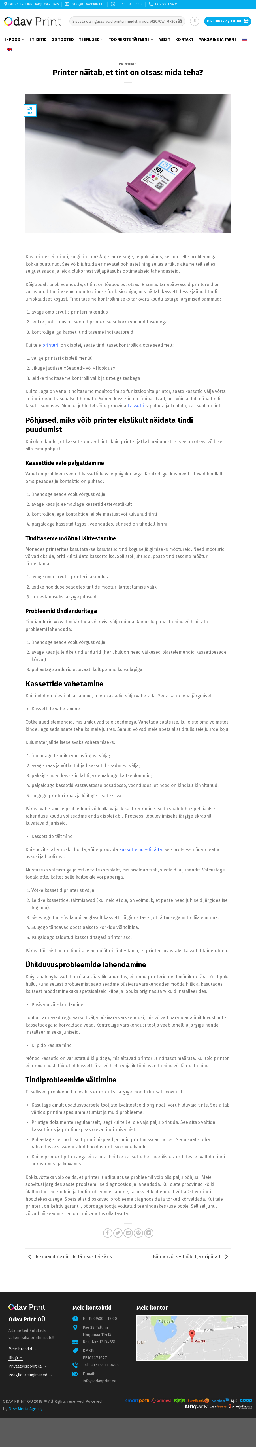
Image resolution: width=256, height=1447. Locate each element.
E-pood (14, 39)
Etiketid (38, 39)
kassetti (135, 406)
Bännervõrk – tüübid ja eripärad (192, 1257)
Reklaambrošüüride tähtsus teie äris (68, 1257)
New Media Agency (25, 1408)
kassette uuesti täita (140, 849)
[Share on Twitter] (118, 1233)
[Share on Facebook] (107, 1233)
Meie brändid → (22, 1349)
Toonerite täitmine (131, 39)
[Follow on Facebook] (249, 4)
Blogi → (15, 1357)
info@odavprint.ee (99, 1381)
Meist (164, 39)
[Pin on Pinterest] (138, 1233)
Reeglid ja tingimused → (30, 1375)
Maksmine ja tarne (218, 39)
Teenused (91, 39)
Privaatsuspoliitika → (27, 1366)
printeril (50, 345)
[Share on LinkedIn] (148, 1233)
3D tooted (63, 39)
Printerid (128, 64)
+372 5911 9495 (105, 1365)
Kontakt (184, 39)
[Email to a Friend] (128, 1233)
